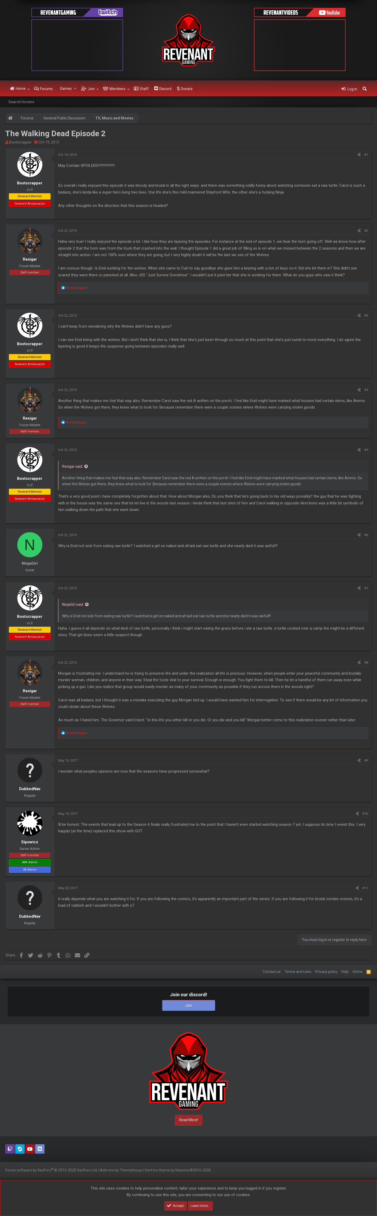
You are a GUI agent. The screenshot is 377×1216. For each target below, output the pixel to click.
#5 (366, 450)
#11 (365, 888)
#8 (366, 662)
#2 (366, 231)
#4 (366, 390)
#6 (366, 535)
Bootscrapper (20, 142)
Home (21, 88)
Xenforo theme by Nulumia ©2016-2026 (178, 1170)
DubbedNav (29, 788)
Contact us (272, 972)
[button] (29, 88)
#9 (366, 760)
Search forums (21, 102)
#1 (366, 155)
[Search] (364, 88)
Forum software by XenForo (51, 1169)
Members (117, 89)
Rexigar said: (72, 466)
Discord (165, 89)
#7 (366, 588)
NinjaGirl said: (73, 604)
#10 (365, 814)
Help (345, 972)
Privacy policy (326, 972)
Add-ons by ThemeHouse (121, 1170)
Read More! (188, 1120)
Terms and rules (298, 972)
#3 (366, 315)
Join (91, 89)
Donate (187, 89)
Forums (46, 89)
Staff (144, 89)
